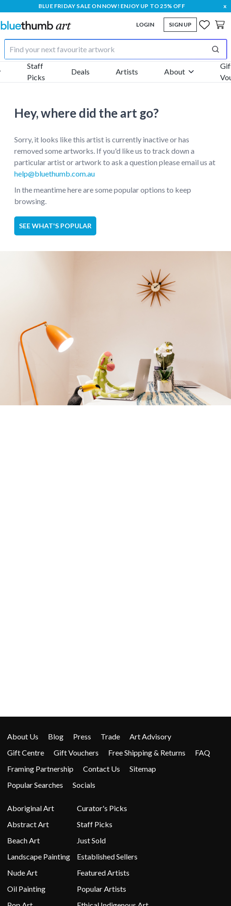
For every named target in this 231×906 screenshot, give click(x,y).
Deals (80, 71)
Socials (84, 784)
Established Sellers (107, 856)
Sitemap (142, 768)
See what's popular (55, 226)
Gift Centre (25, 752)
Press (82, 736)
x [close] (224, 5)
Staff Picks (36, 71)
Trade (110, 736)
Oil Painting (26, 888)
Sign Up (180, 24)
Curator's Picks (102, 808)
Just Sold (91, 840)
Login (145, 24)
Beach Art (23, 840)
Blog (56, 736)
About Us (22, 736)
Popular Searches (35, 784)
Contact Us (101, 768)
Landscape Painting (38, 856)
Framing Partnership (40, 768)
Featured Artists (103, 872)
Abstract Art (28, 824)
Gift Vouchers (76, 752)
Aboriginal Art (30, 808)
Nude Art (22, 872)
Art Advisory (150, 736)
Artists (127, 71)
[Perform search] (215, 49)
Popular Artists (101, 888)
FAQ (202, 752)
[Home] (35, 25)
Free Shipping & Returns (146, 752)
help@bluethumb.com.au (54, 173)
